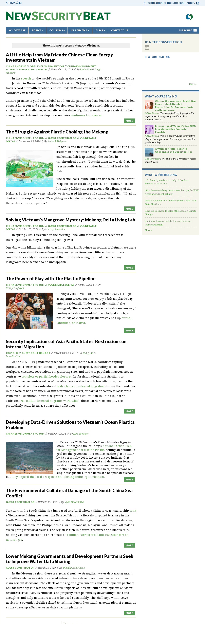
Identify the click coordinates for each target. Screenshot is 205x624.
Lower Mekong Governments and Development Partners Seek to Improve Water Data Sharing (69, 558)
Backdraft (170, 78)
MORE (129, 121)
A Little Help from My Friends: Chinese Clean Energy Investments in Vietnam (59, 57)
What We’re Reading (161, 175)
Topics (36, 30)
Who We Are (17, 30)
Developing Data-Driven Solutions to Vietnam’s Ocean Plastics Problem (70, 424)
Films (99, 30)
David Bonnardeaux (74, 567)
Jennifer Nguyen (15, 288)
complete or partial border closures (47, 376)
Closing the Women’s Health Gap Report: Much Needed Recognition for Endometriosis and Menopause (175, 105)
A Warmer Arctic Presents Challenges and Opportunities (173, 150)
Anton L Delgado (57, 141)
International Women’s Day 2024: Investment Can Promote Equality (175, 128)
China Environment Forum (25, 138)
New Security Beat (58, 18)
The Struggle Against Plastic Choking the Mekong (57, 131)
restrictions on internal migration (81, 386)
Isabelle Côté (13, 356)
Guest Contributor (33, 69)
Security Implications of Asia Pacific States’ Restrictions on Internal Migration (66, 344)
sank (133, 510)
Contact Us (119, 30)
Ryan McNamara (74, 502)
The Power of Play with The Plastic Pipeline (51, 278)
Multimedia (79, 30)
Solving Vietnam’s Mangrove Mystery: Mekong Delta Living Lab (70, 219)
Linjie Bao (86, 69)
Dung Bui (88, 353)
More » (193, 84)
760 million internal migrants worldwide (49, 400)
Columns (56, 30)
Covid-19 (12, 352)
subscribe (147, 47)
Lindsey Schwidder (56, 229)
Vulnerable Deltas (61, 284)
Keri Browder (81, 433)
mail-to (195, 30)
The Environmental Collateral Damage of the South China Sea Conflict (69, 493)
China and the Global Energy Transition (35, 66)
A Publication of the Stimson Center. (169, 2)
